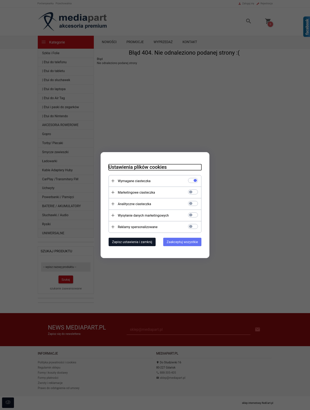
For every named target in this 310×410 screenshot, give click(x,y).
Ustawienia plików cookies (137, 167)
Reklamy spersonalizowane (137, 227)
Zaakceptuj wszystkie (183, 242)
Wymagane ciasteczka (133, 181)
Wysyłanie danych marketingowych (142, 215)
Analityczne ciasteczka (133, 204)
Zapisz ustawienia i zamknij (131, 242)
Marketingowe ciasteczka (135, 192)
